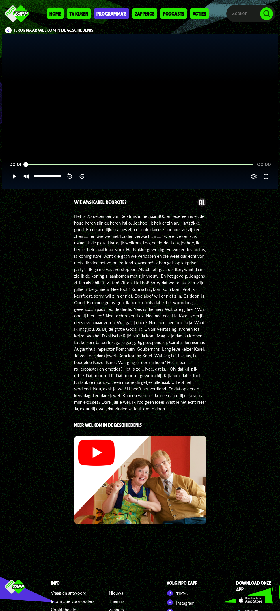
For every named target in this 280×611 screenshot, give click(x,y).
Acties (199, 13)
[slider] (139, 164)
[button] (14, 176)
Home (55, 13)
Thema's (116, 601)
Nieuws (116, 592)
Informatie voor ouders (72, 601)
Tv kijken (78, 13)
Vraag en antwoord (68, 592)
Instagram (180, 602)
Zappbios (145, 13)
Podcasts (173, 13)
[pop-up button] (254, 176)
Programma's (111, 13)
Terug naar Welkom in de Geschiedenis (53, 30)
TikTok (178, 593)
